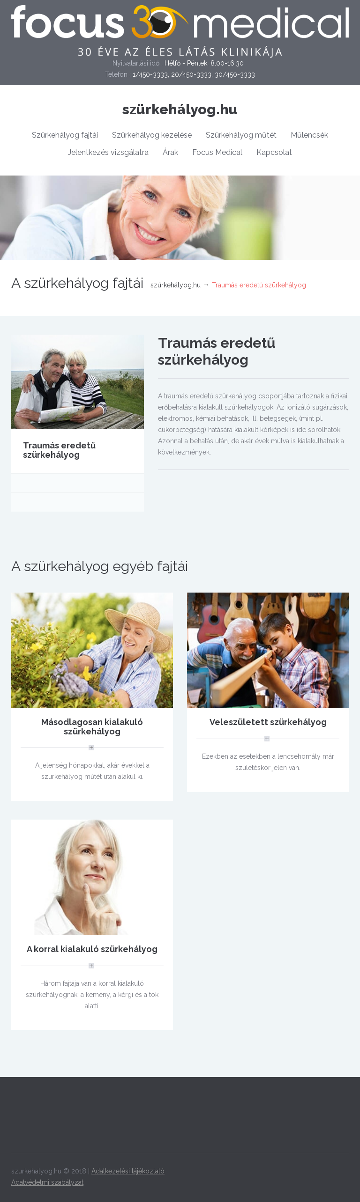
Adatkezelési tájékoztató (128, 1171)
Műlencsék (309, 135)
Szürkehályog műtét (241, 135)
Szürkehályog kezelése (152, 135)
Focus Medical (217, 152)
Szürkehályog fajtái (65, 135)
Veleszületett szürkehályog (268, 722)
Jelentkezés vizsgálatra (108, 152)
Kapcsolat (274, 152)
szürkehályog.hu (180, 109)
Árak (170, 152)
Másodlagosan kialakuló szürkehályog (92, 726)
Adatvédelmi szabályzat (47, 1182)
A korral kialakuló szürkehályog (92, 949)
